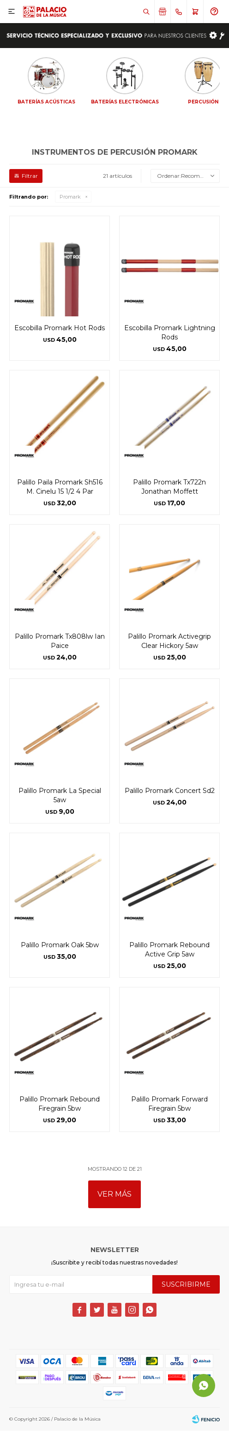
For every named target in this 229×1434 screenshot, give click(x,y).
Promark (70, 200)
